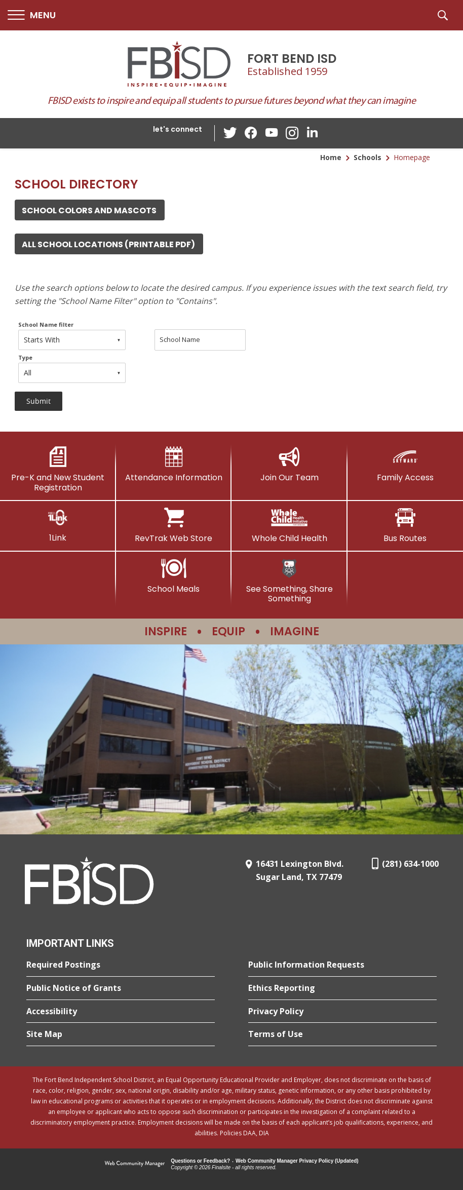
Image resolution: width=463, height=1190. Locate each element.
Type (25, 357)
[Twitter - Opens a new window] (231, 133)
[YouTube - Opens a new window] (271, 133)
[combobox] (72, 340)
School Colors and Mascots (89, 210)
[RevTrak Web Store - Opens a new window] (174, 525)
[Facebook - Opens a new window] (251, 133)
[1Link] (58, 525)
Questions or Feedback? (200, 1161)
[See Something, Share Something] (289, 581)
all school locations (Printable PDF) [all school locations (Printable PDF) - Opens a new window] (108, 244)
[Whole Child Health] (289, 525)
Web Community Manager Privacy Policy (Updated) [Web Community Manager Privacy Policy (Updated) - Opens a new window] (297, 1161)
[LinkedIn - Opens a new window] (312, 132)
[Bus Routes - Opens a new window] (405, 525)
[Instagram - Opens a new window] (292, 133)
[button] (32, 15)
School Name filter (45, 324)
